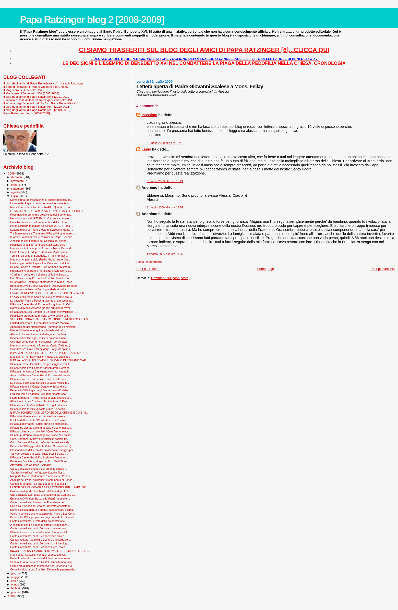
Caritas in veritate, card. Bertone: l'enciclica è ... (38, 536)
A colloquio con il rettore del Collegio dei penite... (39, 240)
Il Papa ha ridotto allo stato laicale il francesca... (38, 416)
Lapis (146, 149)
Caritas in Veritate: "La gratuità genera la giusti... (39, 483)
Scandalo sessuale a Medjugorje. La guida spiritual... (42, 349)
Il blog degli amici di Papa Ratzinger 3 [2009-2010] (36, 109)
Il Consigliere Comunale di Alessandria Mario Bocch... (42, 281)
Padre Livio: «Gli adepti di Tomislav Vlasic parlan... (40, 252)
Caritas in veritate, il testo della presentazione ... (39, 520)
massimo (149, 115)
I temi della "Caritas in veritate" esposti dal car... (38, 554)
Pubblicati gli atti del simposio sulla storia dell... (38, 244)
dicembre (17, 177)
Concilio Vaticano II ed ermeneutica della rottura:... (40, 222)
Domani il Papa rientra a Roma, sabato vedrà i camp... (42, 509)
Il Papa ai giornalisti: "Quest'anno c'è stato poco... (39, 423)
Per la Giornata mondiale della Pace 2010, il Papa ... (41, 225)
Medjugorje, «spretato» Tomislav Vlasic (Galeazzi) (40, 345)
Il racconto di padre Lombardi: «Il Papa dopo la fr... (40, 491)
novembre (18, 180)
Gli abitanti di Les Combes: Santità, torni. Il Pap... (39, 401)
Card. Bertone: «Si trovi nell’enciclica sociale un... (39, 438)
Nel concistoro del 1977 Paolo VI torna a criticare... (40, 218)
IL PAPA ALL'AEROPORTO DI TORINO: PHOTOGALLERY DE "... (49, 352)
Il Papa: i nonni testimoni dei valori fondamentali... (40, 532)
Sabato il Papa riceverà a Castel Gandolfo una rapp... (42, 562)
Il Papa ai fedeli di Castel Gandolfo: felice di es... (39, 386)
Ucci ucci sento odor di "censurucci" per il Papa (38, 341)
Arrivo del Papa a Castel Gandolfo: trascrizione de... (41, 375)
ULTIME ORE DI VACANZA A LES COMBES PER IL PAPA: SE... (49, 487)
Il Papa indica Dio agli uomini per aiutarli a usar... (39, 338)
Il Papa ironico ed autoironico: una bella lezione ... (40, 379)
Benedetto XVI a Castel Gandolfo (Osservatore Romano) (44, 285)
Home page (265, 269)
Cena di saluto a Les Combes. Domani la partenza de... (43, 569)
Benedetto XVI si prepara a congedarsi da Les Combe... (43, 517)
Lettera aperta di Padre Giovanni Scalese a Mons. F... (42, 229)
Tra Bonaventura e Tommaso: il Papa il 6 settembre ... (42, 233)
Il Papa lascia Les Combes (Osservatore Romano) (40, 367)
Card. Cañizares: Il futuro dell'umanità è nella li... (39, 468)
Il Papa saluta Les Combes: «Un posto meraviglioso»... (43, 311)
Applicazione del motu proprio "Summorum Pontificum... (43, 326)
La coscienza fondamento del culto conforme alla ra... (42, 296)
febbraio (16, 588)
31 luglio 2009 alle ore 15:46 (165, 142)
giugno (16, 573)
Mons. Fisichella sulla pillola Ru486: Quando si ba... (41, 207)
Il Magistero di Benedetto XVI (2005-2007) (31, 93)
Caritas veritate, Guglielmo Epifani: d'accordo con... (40, 539)
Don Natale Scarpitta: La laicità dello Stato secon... (40, 278)
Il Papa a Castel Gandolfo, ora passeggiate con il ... (41, 364)
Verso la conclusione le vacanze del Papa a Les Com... (43, 513)
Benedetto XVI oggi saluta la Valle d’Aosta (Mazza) (40, 446)
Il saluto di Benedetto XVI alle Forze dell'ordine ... (39, 420)
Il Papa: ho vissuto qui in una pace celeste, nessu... (41, 427)
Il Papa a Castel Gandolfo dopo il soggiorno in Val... (41, 304)
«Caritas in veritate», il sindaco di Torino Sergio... (39, 274)
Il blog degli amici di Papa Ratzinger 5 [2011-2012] (36, 96)
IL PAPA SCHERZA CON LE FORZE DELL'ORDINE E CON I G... (49, 412)
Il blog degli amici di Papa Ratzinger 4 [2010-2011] (36, 106)
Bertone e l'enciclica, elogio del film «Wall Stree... (39, 461)
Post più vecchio (382, 269)
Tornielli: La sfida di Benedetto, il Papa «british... (39, 255)
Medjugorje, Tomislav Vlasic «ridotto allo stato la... (40, 356)
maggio (16, 577)
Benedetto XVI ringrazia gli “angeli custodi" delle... (40, 390)
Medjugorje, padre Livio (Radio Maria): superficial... (40, 259)
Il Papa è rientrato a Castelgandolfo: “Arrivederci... (40, 371)
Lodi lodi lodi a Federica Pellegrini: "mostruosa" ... (40, 393)
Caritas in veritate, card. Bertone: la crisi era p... (38, 547)
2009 (11, 173)
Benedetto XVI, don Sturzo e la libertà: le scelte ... (40, 498)
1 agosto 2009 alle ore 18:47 (165, 253)
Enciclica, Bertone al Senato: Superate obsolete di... (41, 505)
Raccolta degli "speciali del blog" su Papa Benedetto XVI (40, 103)
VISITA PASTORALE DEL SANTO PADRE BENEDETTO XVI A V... (50, 319)
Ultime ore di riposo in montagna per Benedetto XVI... (42, 565)
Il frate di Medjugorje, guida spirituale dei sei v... (38, 330)
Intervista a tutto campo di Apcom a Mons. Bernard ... (42, 248)
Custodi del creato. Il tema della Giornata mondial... (40, 323)
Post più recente (148, 269)
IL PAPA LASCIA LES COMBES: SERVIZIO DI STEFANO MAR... (49, 360)
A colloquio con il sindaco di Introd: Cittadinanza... (40, 524)
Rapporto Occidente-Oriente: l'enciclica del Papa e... (41, 476)
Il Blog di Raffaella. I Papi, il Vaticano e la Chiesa (35, 86)
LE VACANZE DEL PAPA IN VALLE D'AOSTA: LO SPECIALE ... (48, 211)
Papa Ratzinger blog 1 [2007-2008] (26, 113)
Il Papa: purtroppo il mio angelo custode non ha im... (41, 435)
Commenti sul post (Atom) (170, 278)
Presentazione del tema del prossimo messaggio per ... (43, 450)
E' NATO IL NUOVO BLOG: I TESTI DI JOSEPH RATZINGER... (48, 293)
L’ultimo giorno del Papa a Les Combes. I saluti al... (41, 263)
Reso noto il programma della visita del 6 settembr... (41, 214)
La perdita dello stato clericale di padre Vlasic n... (39, 382)
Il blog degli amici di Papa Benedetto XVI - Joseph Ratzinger (43, 83)
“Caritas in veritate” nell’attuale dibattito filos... (37, 472)
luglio (15, 195)
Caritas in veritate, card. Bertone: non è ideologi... (39, 543)
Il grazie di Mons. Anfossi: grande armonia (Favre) (40, 307)
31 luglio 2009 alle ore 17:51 (165, 207)
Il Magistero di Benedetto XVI (22, 90)
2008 (11, 596)
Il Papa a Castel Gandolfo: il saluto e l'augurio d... (39, 457)
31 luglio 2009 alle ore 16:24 (165, 181)
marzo (15, 584)
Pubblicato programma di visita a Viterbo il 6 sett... (40, 315)
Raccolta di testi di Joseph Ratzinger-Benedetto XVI (37, 100)
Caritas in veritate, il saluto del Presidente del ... (38, 502)
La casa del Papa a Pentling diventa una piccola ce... (42, 300)
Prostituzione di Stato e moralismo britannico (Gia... (41, 270)
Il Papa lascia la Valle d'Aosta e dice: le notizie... (39, 408)
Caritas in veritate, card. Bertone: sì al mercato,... (39, 528)
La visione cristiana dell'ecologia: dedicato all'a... (39, 289)
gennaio (16, 592)
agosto (16, 192)
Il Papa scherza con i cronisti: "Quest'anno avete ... (40, 431)
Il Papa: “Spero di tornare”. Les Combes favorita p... (41, 266)
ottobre (16, 184)
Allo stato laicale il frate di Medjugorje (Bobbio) (38, 334)
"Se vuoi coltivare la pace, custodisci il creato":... (39, 453)
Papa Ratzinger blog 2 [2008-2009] (92, 19)
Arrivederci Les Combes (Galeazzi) (31, 464)
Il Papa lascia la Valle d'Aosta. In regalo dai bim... (39, 405)
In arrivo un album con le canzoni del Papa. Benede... (42, 237)
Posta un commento (149, 261)
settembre (18, 188)
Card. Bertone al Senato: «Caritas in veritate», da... (40, 442)
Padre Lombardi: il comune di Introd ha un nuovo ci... (42, 558)
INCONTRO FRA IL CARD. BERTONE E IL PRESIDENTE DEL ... (49, 550)
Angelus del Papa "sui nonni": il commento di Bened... (42, 479)
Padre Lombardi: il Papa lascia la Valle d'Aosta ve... (41, 397)
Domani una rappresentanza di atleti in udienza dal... (41, 199)
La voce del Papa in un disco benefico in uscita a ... (41, 203)
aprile (15, 580)
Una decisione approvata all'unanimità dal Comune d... (43, 494)
